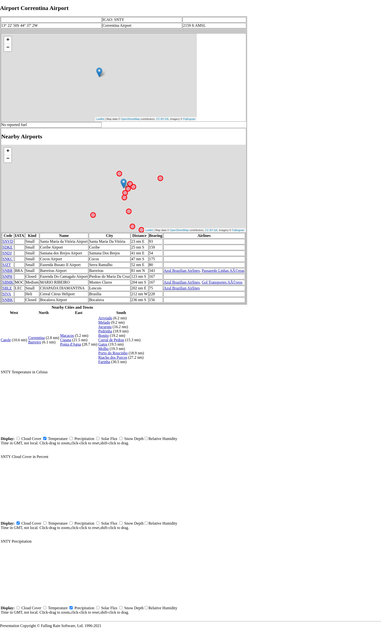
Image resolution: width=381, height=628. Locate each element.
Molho (103, 349)
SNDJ (7, 253)
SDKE (7, 247)
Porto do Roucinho (113, 353)
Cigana (65, 340)
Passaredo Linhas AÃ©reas (223, 271)
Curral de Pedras (111, 340)
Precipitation (84, 439)
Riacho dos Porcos (112, 357)
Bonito (103, 335)
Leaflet (100, 118)
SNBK (7, 300)
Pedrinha (105, 331)
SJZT (6, 265)
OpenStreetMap (130, 118)
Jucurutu (105, 327)
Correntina (36, 338)
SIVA (6, 294)
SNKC (7, 259)
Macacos (67, 335)
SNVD (7, 241)
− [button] (7, 47)
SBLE (7, 288)
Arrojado (105, 318)
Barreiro (34, 342)
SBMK (7, 282)
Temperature (58, 439)
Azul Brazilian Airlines (182, 271)
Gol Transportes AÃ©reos (222, 282)
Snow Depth (134, 439)
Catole (6, 340)
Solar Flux (109, 439)
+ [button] (7, 40)
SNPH (7, 276)
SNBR (7, 271)
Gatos (102, 344)
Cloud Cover (31, 439)
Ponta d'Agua (70, 344)
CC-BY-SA (162, 118)
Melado (104, 322)
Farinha (104, 362)
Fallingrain (189, 118)
